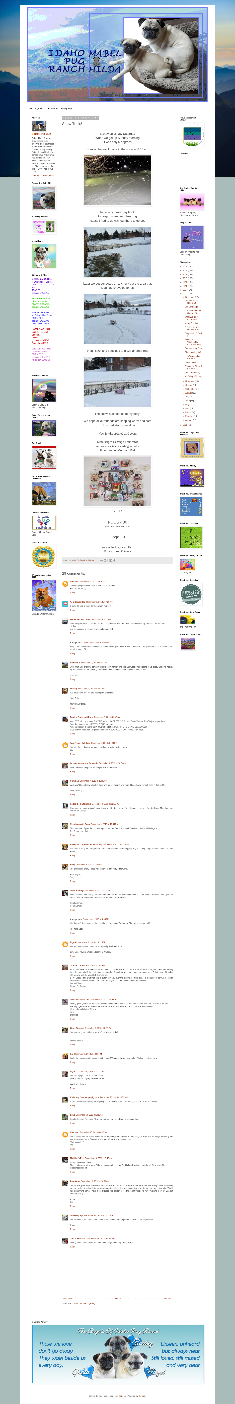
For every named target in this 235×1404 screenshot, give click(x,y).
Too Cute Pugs (77, 890)
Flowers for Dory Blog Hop (60, 108)
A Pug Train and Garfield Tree (192, 328)
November (190, 381)
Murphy (73, 688)
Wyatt (73, 1071)
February (189, 416)
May (187, 404)
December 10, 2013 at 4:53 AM (114, 1097)
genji (72, 1115)
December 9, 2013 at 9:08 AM (96, 642)
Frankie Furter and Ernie (81, 717)
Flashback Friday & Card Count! (193, 367)
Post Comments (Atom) (84, 1303)
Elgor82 (74, 942)
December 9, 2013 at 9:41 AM (91, 688)
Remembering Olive (193, 348)
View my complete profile (43, 175)
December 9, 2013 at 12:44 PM (104, 824)
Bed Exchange (191, 307)
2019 (185, 270)
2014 (185, 290)
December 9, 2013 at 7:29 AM (99, 602)
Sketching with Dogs (80, 824)
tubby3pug (75, 663)
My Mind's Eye (77, 1158)
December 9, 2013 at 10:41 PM (90, 1071)
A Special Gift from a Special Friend (194, 311)
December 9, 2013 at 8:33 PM (98, 1028)
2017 (185, 278)
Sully (72, 865)
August (188, 393)
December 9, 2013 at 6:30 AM (93, 581)
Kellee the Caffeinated (80, 804)
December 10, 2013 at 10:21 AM (95, 1181)
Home (118, 1298)
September (190, 389)
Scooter (74, 965)
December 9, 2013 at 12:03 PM (105, 804)
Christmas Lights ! (193, 352)
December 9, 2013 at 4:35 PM (96, 919)
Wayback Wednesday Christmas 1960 (193, 342)
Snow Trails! (190, 362)
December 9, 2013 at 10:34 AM (112, 763)
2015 (185, 286)
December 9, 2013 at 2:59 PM (98, 890)
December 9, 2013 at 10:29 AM (105, 743)
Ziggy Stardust (77, 1028)
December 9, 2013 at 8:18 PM (104, 999)
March (188, 412)
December (190, 297)
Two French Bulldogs (80, 743)
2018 (185, 274)
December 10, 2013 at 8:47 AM (93, 1132)
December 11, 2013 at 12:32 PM (98, 1215)
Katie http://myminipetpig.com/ (84, 1097)
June (187, 401)
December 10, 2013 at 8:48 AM (98, 1158)
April (187, 408)
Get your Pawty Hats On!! (191, 301)
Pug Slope (75, 1181)
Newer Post (68, 1298)
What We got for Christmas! (192, 318)
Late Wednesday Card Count (192, 357)
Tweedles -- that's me (80, 999)
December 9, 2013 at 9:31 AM (94, 663)
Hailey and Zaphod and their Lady (86, 844)
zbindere (122, 1396)
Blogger (142, 1396)
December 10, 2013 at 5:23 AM (89, 1115)
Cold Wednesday (192, 372)
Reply (72, 593)
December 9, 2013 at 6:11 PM (91, 942)
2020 (185, 267)
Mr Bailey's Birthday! (194, 376)
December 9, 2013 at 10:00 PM (88, 1054)
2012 (185, 425)
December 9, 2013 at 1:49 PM (116, 844)
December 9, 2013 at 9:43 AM (107, 717)
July (187, 397)
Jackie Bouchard (78, 1238)
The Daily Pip (76, 1215)
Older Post (167, 1298)
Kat (71, 1054)
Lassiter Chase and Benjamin (84, 763)
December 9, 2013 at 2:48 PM (89, 865)
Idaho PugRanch (36, 108)
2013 (185, 294)
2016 (185, 282)
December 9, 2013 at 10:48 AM (93, 781)
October (189, 385)
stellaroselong (77, 619)
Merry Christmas (192, 323)
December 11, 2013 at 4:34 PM (101, 1238)
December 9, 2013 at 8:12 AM (98, 619)
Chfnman (74, 781)
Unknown (74, 581)
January (189, 420)
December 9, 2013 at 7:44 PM (91, 965)
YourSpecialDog (77, 602)
